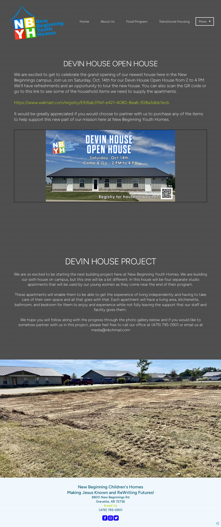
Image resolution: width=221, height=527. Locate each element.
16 (136, 472)
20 (159, 472)
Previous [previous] (5, 418)
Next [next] (216, 418)
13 (120, 472)
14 (125, 472)
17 (142, 472)
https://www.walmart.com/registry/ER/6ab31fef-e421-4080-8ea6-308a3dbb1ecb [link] (91, 102)
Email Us (110, 506)
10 (103, 472)
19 (153, 472)
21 (165, 472)
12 (114, 472)
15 (131, 472)
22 (170, 472)
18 (148, 472)
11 (108, 472)
